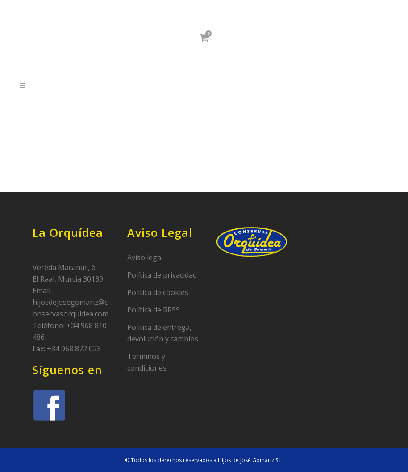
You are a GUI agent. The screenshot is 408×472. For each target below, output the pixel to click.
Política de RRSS (153, 310)
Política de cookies (157, 292)
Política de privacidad (162, 275)
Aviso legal (145, 257)
